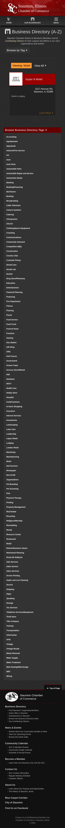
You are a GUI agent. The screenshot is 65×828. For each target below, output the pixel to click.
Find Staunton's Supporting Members (24, 710)
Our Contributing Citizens (19, 721)
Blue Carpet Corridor (16, 798)
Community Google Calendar (20, 750)
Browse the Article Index (18, 737)
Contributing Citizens (14, 41)
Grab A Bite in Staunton (18, 713)
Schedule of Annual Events (19, 753)
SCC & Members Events (19, 747)
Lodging (21, 96)
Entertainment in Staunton (19, 716)
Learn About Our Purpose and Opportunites (26, 789)
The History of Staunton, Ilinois (21, 791)
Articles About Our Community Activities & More (28, 731)
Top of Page (53, 688)
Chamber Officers (16, 778)
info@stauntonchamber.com (38, 817)
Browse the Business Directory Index (24, 719)
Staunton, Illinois (42, 820)
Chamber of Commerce (25, 820)
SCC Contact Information (19, 773)
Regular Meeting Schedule (19, 776)
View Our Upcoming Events (20, 734)
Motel (14, 96)
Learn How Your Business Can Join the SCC (27, 763)
